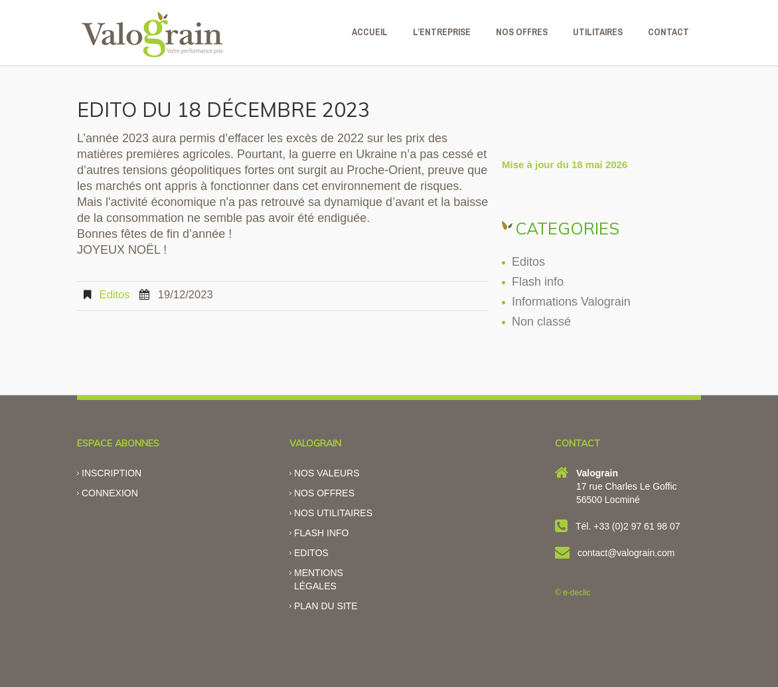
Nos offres (324, 493)
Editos (115, 294)
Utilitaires (598, 32)
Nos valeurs (327, 473)
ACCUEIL (370, 32)
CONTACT (668, 32)
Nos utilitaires (333, 513)
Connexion (110, 493)
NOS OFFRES (522, 32)
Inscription (111, 473)
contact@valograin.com (626, 552)
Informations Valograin (571, 301)
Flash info (538, 281)
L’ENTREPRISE (442, 32)
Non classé (541, 321)
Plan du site (326, 606)
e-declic (576, 592)
